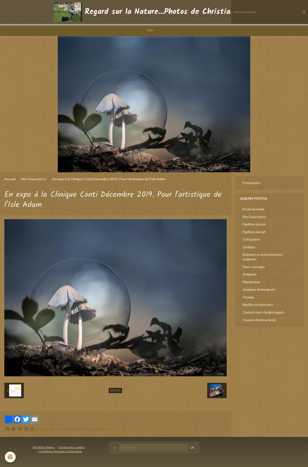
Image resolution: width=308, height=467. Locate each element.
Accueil (9, 179)
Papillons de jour (254, 224)
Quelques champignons (259, 289)
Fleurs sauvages (254, 267)
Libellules (249, 247)
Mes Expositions (33, 179)
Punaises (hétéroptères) (259, 320)
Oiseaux (248, 297)
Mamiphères (251, 282)
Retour (115, 390)
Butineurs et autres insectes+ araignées (263, 257)
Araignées (250, 274)
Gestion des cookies (71, 447)
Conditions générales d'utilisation (60, 451)
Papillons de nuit (254, 232)
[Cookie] (10, 457)
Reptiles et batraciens (258, 305)
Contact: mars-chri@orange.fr (263, 312)
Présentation (252, 183)
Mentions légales (44, 447)
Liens (150, 30)
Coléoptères (251, 239)
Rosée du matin (253, 209)
